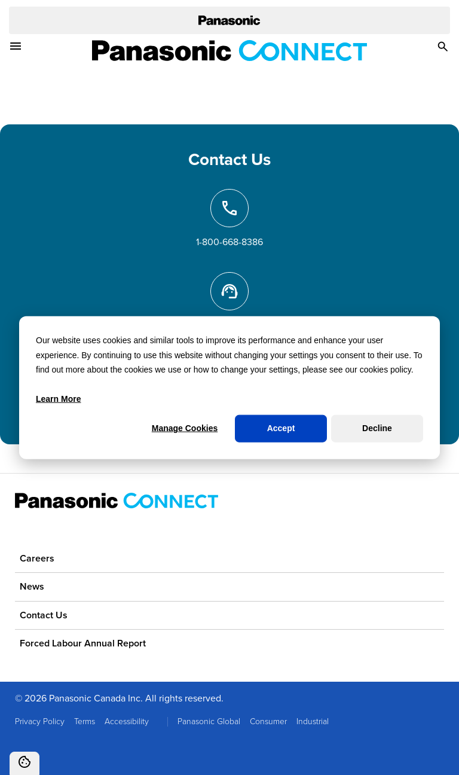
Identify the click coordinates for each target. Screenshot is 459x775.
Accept (281, 428)
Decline (377, 428)
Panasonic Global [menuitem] (209, 721)
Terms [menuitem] (84, 721)
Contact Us (44, 615)
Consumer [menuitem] (268, 721)
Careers (37, 558)
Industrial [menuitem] (312, 721)
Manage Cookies (185, 428)
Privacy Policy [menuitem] (40, 721)
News (32, 586)
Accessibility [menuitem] (127, 721)
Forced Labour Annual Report (83, 643)
